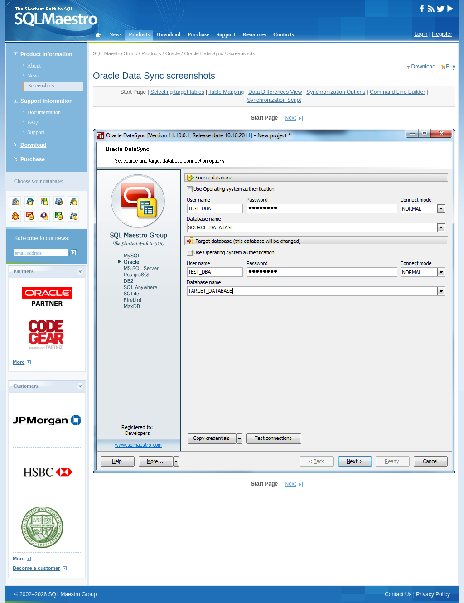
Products (139, 34)
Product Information (46, 54)
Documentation (44, 112)
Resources (254, 34)
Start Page (133, 92)
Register (442, 34)
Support (225, 34)
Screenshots (41, 85)
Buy (450, 66)
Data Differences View (275, 92)
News (115, 34)
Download (168, 34)
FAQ (32, 122)
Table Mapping (226, 92)
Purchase (198, 34)
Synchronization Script (274, 100)
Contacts (283, 34)
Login (420, 34)
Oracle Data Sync (203, 53)
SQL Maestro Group (115, 53)
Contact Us (398, 594)
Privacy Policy (433, 594)
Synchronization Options (335, 92)
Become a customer (36, 568)
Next (290, 118)
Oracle (172, 53)
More (18, 362)
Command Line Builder (397, 92)
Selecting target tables (177, 92)
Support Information (46, 101)
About (34, 66)
